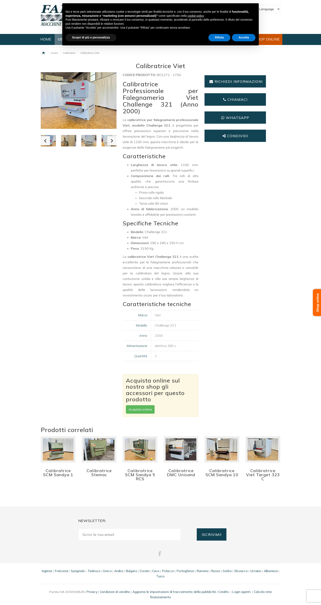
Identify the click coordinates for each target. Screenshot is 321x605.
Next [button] (111, 140)
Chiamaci (235, 99)
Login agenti (241, 592)
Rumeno (203, 571)
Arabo (118, 571)
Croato (145, 571)
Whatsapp (235, 117)
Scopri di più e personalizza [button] (91, 37)
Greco (107, 571)
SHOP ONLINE (267, 39)
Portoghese (185, 571)
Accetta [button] (243, 37)
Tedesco (94, 571)
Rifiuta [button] (219, 37)
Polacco (168, 571)
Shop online (318, 302)
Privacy (91, 592)
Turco (160, 576)
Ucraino (255, 571)
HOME (45, 39)
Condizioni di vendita (115, 592)
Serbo (227, 571)
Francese (61, 571)
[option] (68, 140)
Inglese (47, 571)
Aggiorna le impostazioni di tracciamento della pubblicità (174, 592)
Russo (215, 571)
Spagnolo (78, 571)
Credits (223, 592)
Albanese (271, 571)
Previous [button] (45, 140)
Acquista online (140, 409)
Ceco (155, 571)
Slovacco (241, 571)
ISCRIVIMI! (212, 534)
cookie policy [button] (196, 15)
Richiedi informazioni (236, 81)
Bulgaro (131, 571)
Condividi (235, 136)
